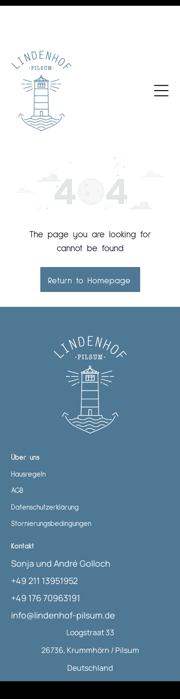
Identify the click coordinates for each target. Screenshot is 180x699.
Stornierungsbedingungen (51, 482)
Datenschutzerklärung (45, 466)
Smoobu (147, 665)
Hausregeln (28, 433)
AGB (17, 449)
